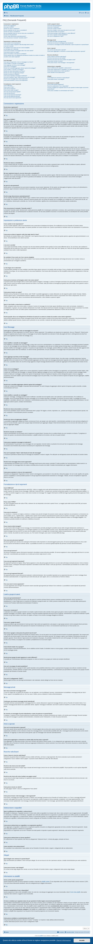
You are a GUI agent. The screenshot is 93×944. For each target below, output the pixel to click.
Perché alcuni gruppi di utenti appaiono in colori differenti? (61, 33)
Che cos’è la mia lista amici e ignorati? (56, 49)
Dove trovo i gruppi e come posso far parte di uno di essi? (61, 30)
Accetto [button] (81, 940)
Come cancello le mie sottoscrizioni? (56, 72)
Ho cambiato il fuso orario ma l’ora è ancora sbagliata (16, 47)
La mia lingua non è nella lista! (11, 49)
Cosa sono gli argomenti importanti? (12, 94)
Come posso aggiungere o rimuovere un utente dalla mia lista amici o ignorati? (66, 51)
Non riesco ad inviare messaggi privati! (56, 41)
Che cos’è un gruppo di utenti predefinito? (57, 34)
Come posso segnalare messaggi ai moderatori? (15, 75)
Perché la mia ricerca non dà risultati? (56, 58)
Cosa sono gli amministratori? (54, 25)
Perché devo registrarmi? (10, 25)
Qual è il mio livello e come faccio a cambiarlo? (15, 53)
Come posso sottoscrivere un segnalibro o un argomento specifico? (63, 69)
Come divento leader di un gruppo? (55, 31)
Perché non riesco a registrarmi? (11, 28)
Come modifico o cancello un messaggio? (14, 63)
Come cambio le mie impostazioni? (12, 43)
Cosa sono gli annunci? (9, 93)
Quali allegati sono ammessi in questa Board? (58, 77)
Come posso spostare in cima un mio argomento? (16, 80)
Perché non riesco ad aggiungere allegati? (14, 72)
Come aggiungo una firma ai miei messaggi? (14, 65)
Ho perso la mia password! (10, 34)
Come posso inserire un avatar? (11, 52)
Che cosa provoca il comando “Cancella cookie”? (15, 37)
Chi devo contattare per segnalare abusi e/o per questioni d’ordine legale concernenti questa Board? (67, 88)
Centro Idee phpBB (75, 892)
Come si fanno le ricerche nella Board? (56, 56)
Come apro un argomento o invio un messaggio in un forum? (18, 62)
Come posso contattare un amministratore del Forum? (60, 90)
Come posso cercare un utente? (55, 61)
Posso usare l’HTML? (9, 87)
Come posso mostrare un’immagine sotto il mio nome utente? (18, 50)
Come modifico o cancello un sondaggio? (14, 69)
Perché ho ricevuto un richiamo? (11, 74)
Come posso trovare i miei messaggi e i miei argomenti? (60, 62)
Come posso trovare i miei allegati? (55, 79)
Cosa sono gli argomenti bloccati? (12, 96)
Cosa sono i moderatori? (53, 27)
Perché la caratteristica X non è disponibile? (58, 86)
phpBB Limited (45, 881)
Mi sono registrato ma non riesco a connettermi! (15, 30)
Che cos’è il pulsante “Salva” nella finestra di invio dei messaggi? (19, 77)
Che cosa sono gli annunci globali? (12, 91)
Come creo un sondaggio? (10, 66)
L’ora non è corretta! (8, 46)
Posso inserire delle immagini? (11, 90)
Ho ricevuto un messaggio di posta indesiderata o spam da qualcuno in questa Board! (68, 44)
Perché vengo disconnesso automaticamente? (15, 36)
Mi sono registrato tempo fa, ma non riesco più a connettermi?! (19, 33)
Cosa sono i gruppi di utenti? (54, 28)
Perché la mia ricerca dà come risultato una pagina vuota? (61, 59)
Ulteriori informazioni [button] (63, 940)
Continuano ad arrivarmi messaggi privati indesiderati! (60, 43)
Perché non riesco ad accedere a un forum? (14, 71)
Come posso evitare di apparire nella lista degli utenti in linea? (19, 44)
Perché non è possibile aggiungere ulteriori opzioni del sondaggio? (20, 68)
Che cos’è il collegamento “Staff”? (55, 36)
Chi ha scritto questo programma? (55, 84)
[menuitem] (6, 13)
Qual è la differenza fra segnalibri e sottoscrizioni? (59, 67)
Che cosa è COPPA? (9, 27)
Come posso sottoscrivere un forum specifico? (58, 71)
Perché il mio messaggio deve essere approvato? (16, 78)
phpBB (40, 935)
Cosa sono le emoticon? (9, 88)
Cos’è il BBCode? (8, 85)
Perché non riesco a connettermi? (12, 31)
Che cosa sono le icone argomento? (12, 97)
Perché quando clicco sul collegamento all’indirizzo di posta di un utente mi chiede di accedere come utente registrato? (24, 56)
